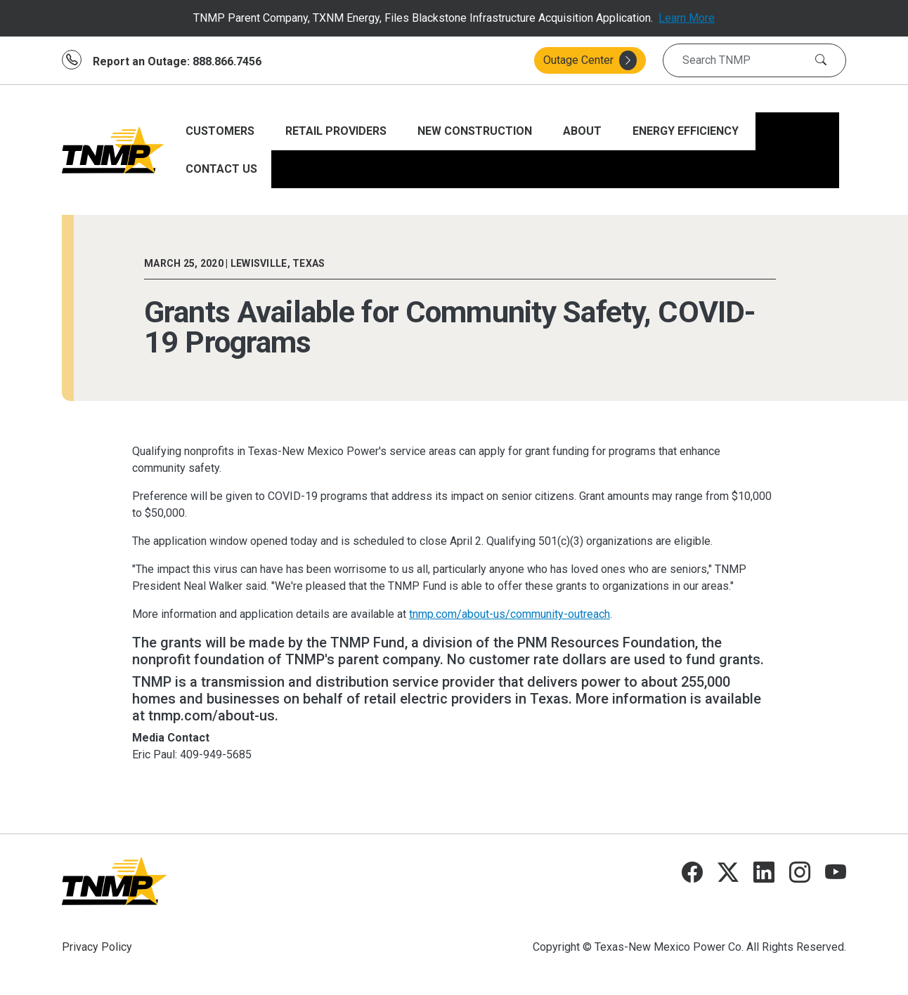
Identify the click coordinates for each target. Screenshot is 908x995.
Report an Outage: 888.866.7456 (177, 61)
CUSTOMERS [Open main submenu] (221, 131)
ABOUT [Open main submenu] (583, 131)
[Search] (821, 60)
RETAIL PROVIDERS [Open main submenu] (337, 131)
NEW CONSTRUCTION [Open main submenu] (476, 131)
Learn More (687, 18)
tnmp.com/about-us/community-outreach (509, 614)
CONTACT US (221, 169)
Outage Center (590, 60)
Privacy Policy (97, 947)
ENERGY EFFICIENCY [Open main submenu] (687, 131)
